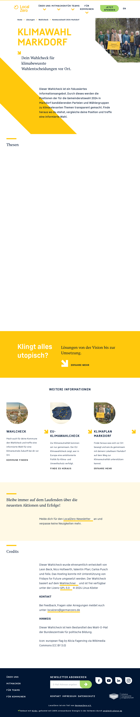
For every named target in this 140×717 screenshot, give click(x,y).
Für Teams (13, 690)
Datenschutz (86, 696)
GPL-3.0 (65, 588)
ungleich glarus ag (112, 711)
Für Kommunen (16, 696)
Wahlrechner (68, 583)
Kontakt (55, 696)
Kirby (34, 711)
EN (124, 8)
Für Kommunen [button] (87, 7)
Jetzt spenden (109, 8)
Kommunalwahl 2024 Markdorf (65, 20)
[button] (45, 9)
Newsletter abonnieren (68, 677)
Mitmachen (13, 683)
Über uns (12, 677)
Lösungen (30, 20)
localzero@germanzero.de (63, 610)
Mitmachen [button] (59, 5)
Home (20, 20)
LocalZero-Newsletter (76, 518)
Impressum (69, 696)
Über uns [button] (44, 5)
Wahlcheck (44, 20)
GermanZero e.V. (83, 705)
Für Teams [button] (73, 5)
